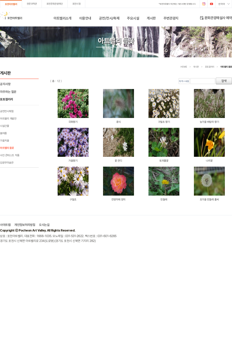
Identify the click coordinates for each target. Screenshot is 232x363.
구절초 (73, 184)
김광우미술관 (6, 162)
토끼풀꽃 (163, 145)
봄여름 (3, 133)
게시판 (151, 18)
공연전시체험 (6, 111)
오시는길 (44, 225)
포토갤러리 (6, 99)
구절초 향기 (163, 106)
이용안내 (85, 18)
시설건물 (4, 125)
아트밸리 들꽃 (7, 147)
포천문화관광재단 (54, 3)
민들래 (163, 184)
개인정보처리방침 (24, 225)
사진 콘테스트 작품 (9, 155)
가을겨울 (4, 140)
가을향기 (73, 145)
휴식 (118, 106)
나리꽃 (209, 145)
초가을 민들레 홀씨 (209, 184)
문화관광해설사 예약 (216, 17)
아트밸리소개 (63, 18)
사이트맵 (5, 225)
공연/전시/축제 (109, 18)
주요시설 (133, 18)
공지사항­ (5, 84)
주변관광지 (171, 18)
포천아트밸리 (11, 4)
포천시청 (76, 3)
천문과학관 (32, 3)
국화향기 (73, 106)
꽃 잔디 (118, 145)
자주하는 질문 (8, 92)
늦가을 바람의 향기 (209, 106)
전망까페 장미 (118, 184)
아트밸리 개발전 (8, 118)
